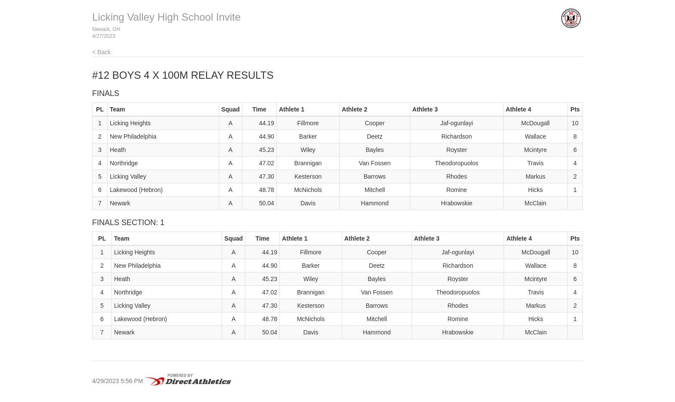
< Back (101, 52)
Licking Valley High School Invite (166, 17)
